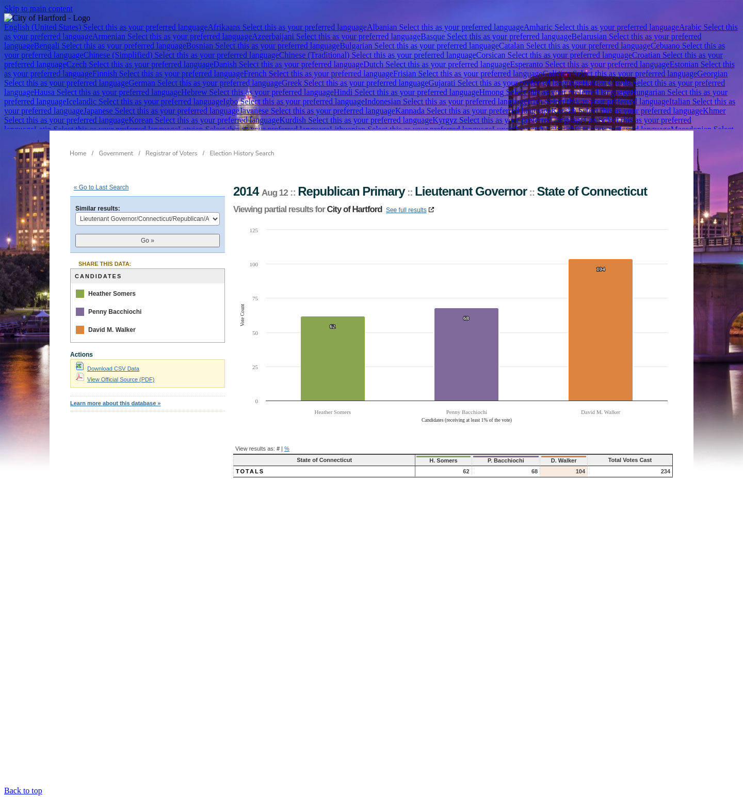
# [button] (278, 448)
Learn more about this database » (115, 403)
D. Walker (543, 460)
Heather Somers (112, 293)
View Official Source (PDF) (115, 379)
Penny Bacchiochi (114, 311)
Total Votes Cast (621, 460)
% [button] (286, 448)
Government (116, 153)
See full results (406, 210)
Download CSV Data (107, 368)
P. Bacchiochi (477, 460)
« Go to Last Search (101, 187)
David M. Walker (112, 329)
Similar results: (97, 208)
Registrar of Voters (171, 153)
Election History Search (242, 153)
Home (78, 153)
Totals (250, 471)
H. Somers (410, 460)
